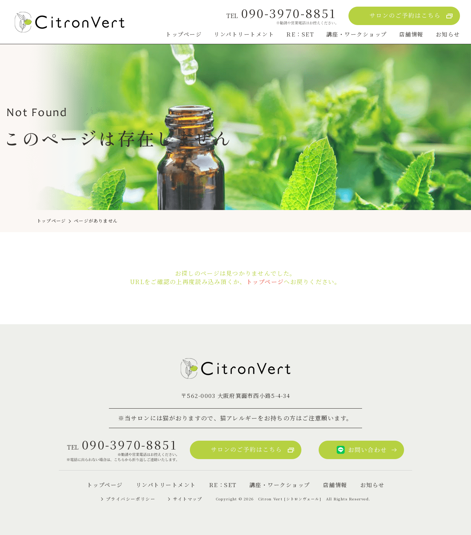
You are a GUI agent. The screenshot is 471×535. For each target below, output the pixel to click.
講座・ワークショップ (356, 34)
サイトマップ (187, 499)
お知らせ (448, 34)
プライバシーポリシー (130, 499)
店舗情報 (411, 34)
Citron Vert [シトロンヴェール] (289, 499)
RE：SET (300, 34)
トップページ (184, 34)
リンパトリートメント (244, 34)
